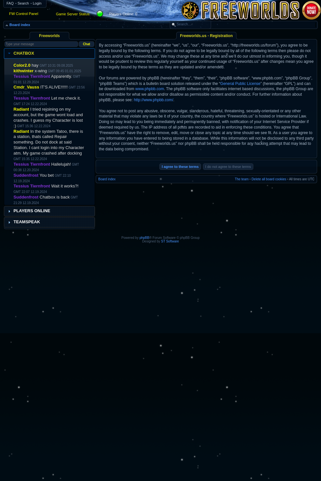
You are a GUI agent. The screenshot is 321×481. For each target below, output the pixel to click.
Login (37, 3)
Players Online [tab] (28, 210)
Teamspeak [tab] (23, 222)
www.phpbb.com (149, 89)
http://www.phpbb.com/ (153, 100)
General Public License (240, 83)
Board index (19, 25)
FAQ (10, 3)
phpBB (144, 238)
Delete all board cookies (268, 179)
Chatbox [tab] (20, 53)
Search (23, 3)
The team (241, 179)
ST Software (170, 241)
